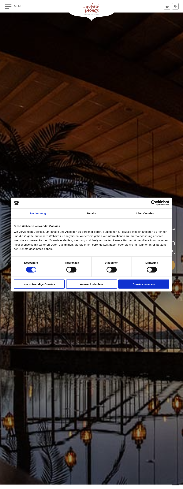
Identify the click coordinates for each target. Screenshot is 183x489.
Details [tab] (91, 213)
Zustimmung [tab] (38, 213)
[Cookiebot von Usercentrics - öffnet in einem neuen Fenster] (153, 203)
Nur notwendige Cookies (39, 283)
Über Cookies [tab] (145, 213)
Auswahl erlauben (91, 283)
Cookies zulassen (144, 283)
